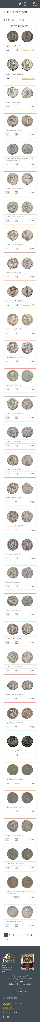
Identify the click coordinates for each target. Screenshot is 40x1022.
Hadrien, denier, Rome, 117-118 (14, 216)
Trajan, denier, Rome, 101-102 (14, 357)
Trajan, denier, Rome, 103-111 (14, 130)
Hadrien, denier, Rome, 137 (13, 441)
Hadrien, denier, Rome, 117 (13, 102)
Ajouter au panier (28, 50)
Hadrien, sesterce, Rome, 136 (14, 329)
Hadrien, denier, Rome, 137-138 (14, 413)
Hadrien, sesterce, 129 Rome (14, 751)
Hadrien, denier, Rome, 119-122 (14, 835)
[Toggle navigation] (4, 4)
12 (6, 939)
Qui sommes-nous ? (20, 976)
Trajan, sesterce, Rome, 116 (13, 46)
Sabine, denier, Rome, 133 (13, 610)
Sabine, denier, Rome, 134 (13, 554)
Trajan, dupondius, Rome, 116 (14, 779)
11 (32, 935)
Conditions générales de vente (20, 978)
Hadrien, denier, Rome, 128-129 (14, 469)
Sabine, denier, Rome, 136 (13, 582)
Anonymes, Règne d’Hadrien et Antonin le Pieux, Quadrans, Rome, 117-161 (19, 159)
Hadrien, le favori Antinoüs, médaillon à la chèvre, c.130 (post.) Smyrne (20, 892)
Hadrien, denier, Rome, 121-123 (14, 74)
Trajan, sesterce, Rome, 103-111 (15, 807)
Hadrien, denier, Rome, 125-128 (14, 498)
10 (27, 935)
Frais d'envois (20, 981)
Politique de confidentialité (20, 984)
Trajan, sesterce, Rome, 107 (13, 385)
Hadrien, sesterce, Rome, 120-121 (15, 863)
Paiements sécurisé (20, 991)
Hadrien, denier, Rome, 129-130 (14, 666)
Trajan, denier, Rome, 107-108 (14, 723)
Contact (20, 988)
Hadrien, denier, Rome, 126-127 (14, 244)
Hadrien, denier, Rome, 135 (13, 273)
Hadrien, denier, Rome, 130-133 (14, 188)
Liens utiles (20, 994)
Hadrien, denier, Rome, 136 (13, 638)
